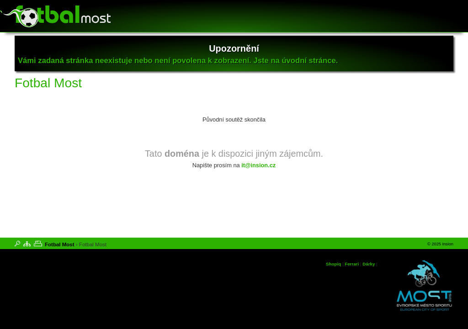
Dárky (368, 263)
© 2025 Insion (440, 244)
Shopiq (333, 263)
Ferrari (352, 263)
